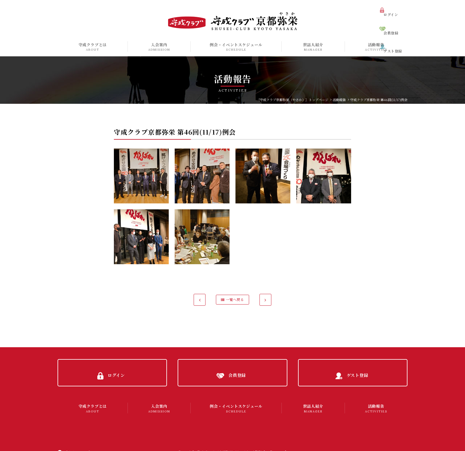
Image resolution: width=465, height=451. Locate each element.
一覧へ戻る (235, 299)
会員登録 (394, 19)
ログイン (394, 8)
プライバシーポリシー (83, 440)
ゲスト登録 (396, 29)
